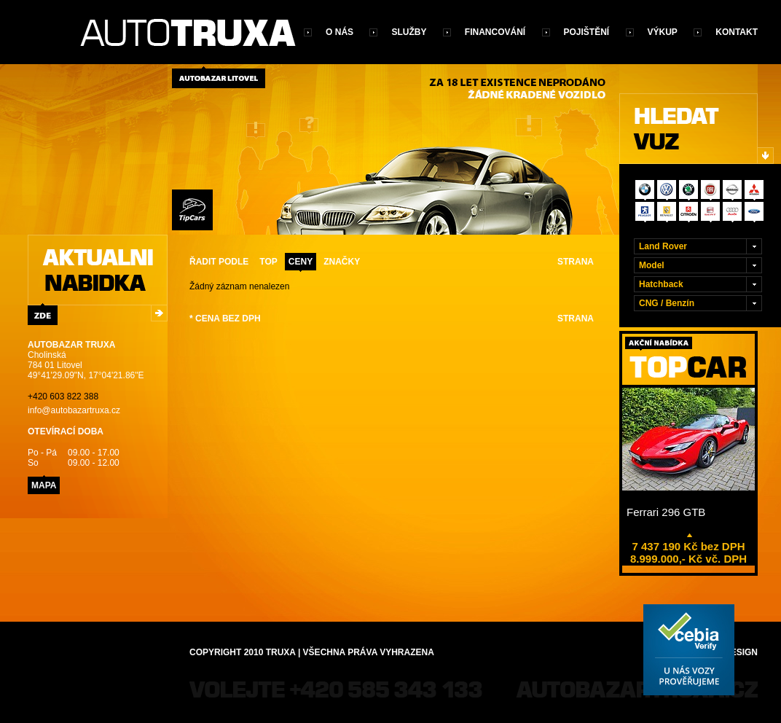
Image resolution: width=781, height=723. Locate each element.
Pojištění (587, 32)
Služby (408, 32)
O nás (339, 32)
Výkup (663, 32)
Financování (495, 32)
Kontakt (736, 32)
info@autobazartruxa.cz (74, 410)
